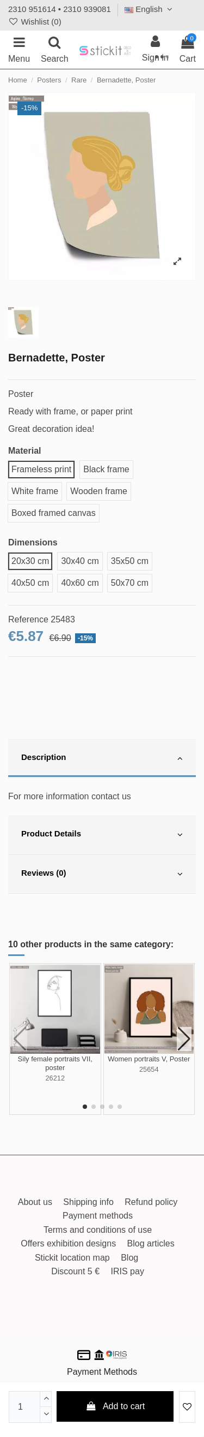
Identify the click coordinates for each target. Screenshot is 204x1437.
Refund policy (151, 1202)
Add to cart (115, 1406)
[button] (85, 1107)
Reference (28, 619)
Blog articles (151, 1243)
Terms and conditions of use (98, 1229)
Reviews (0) (102, 874)
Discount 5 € (75, 1271)
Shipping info (88, 1202)
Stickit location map (72, 1257)
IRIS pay (127, 1271)
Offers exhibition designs (68, 1243)
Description (102, 758)
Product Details (102, 834)
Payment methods (98, 1215)
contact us (111, 796)
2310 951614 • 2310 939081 (59, 9)
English (150, 9)
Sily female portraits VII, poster (55, 1063)
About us (35, 1202)
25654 (149, 1069)
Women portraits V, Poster (149, 1059)
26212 (55, 1078)
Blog (129, 1257)
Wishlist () (34, 21)
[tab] (102, 758)
